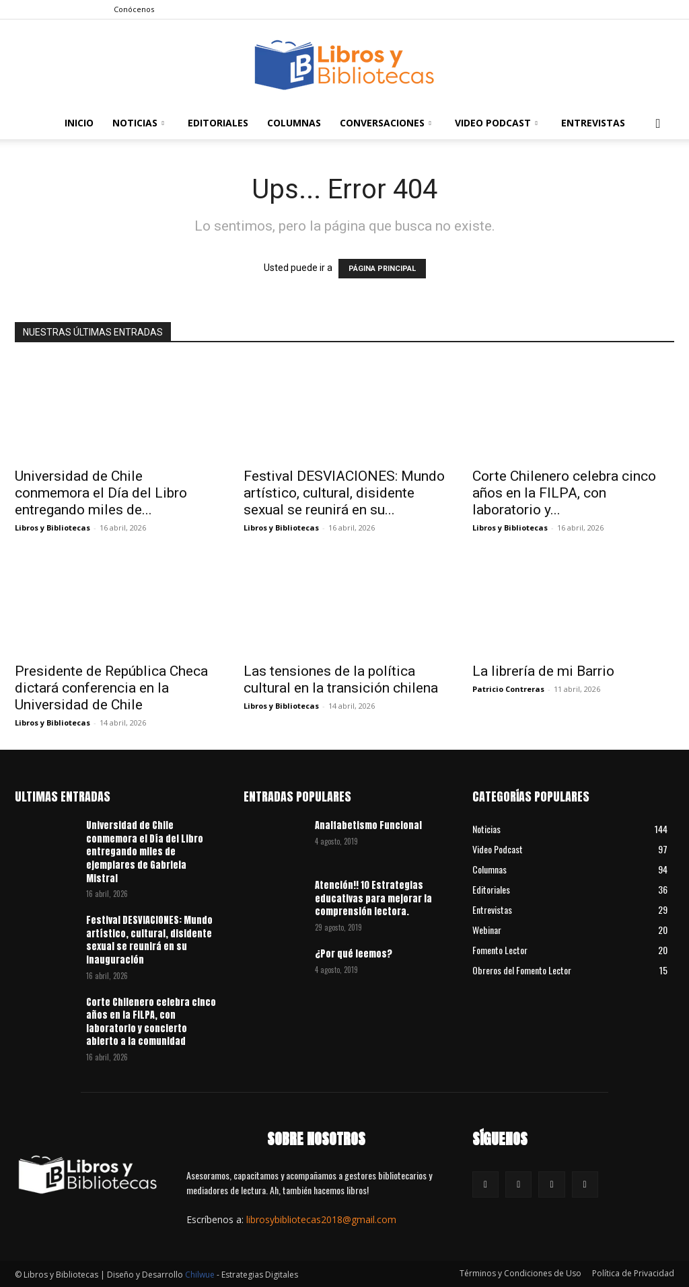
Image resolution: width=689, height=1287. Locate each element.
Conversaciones (385, 122)
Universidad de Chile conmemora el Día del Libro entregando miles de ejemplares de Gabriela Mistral (144, 851)
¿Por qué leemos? (353, 954)
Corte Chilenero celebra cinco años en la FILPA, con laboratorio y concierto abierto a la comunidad (151, 1022)
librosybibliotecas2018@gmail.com (321, 1219)
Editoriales (218, 122)
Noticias (138, 122)
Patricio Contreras (508, 689)
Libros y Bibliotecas (52, 527)
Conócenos (134, 9)
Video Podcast (496, 122)
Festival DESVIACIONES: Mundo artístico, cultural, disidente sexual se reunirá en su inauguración (149, 940)
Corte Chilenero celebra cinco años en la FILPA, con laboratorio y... (564, 493)
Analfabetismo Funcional (368, 825)
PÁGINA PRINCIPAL (382, 268)
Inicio (79, 122)
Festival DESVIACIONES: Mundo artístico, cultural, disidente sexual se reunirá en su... (344, 493)
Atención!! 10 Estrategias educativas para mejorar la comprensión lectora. (373, 898)
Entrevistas (593, 122)
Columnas (294, 122)
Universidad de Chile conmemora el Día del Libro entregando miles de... (101, 493)
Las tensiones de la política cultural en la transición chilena (341, 679)
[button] (658, 124)
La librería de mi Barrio (543, 671)
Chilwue (200, 1274)
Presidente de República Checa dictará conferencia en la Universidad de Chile (111, 688)
